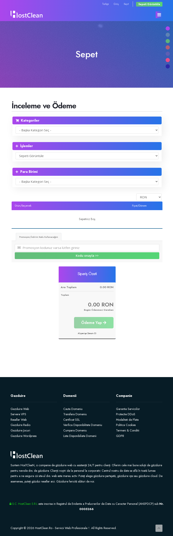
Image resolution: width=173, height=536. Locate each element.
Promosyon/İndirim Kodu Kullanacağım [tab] (38, 237)
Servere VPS (18, 414)
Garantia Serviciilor (128, 409)
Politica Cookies (126, 425)
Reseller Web (19, 420)
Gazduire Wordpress (23, 436)
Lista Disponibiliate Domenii (79, 436)
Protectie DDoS (125, 414)
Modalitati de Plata (127, 420)
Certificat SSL (71, 420)
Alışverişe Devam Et (87, 333)
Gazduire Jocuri (20, 430)
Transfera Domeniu (75, 414)
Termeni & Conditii (127, 430)
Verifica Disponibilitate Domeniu (82, 425)
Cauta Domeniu (72, 409)
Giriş (116, 4)
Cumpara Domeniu (75, 430)
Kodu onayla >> (87, 256)
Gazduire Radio (20, 425)
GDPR (120, 436)
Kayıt (126, 4)
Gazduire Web (20, 409)
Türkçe (105, 4)
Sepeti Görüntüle (149, 4)
